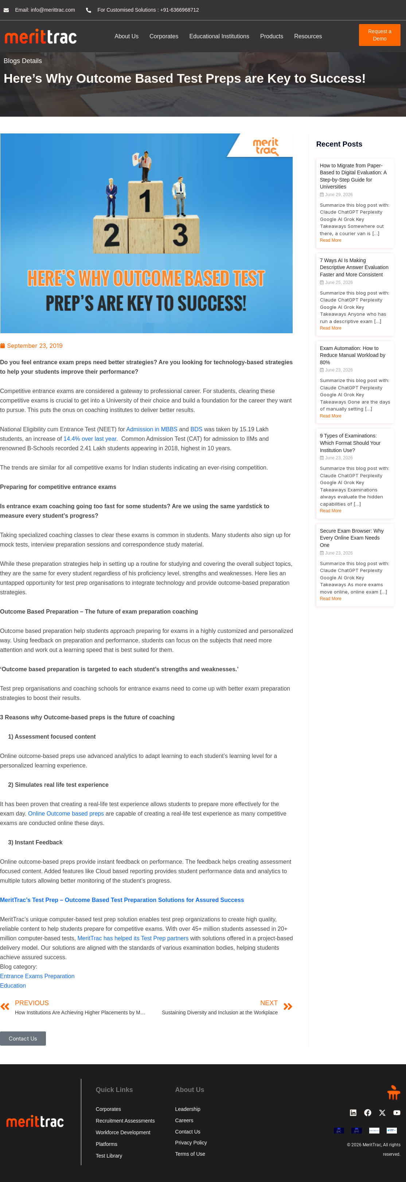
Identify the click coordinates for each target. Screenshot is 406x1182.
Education (13, 986)
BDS (197, 429)
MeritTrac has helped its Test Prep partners (133, 938)
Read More (330, 240)
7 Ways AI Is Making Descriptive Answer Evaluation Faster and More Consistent (354, 267)
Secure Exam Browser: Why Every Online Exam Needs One (352, 538)
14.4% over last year (89, 439)
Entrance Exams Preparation (37, 976)
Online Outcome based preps (66, 813)
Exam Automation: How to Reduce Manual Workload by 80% (353, 355)
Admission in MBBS (152, 429)
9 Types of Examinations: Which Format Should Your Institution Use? (350, 443)
